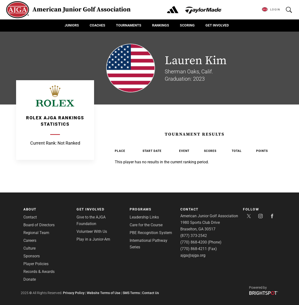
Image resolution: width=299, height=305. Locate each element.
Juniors (72, 25)
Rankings (160, 25)
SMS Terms (131, 293)
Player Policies (35, 263)
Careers (29, 240)
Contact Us (150, 293)
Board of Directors (39, 225)
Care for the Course (146, 225)
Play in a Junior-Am (93, 239)
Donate (29, 279)
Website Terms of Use (103, 293)
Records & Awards (39, 271)
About (30, 209)
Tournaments (128, 25)
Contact (30, 217)
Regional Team (36, 232)
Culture (29, 248)
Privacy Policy (74, 293)
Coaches (97, 25)
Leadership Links (144, 217)
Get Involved (217, 25)
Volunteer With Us (92, 231)
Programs (140, 209)
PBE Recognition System (151, 232)
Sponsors (31, 256)
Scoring (187, 25)
